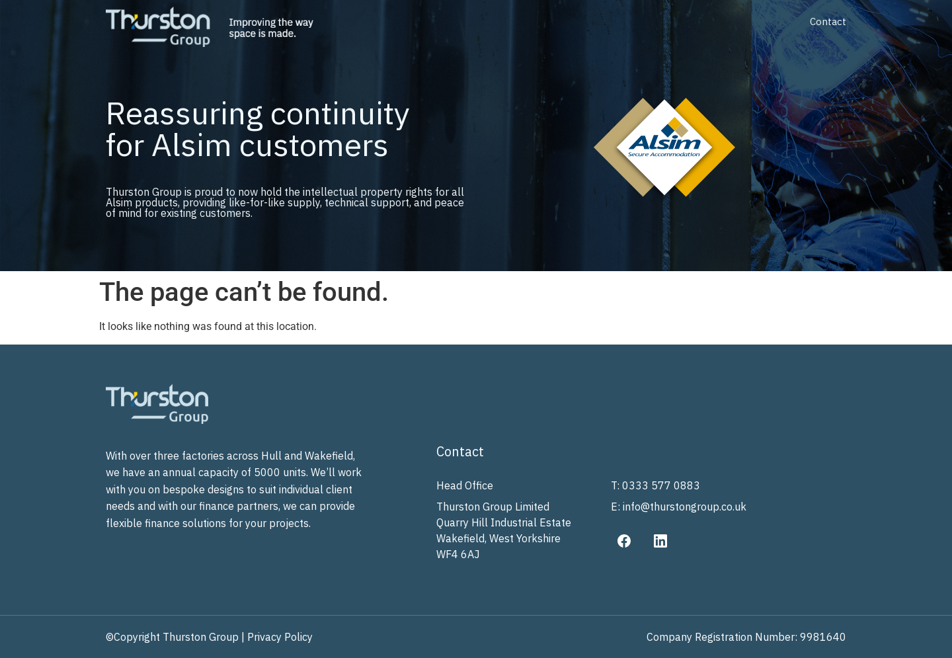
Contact (828, 21)
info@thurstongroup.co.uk (684, 506)
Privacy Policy (280, 636)
